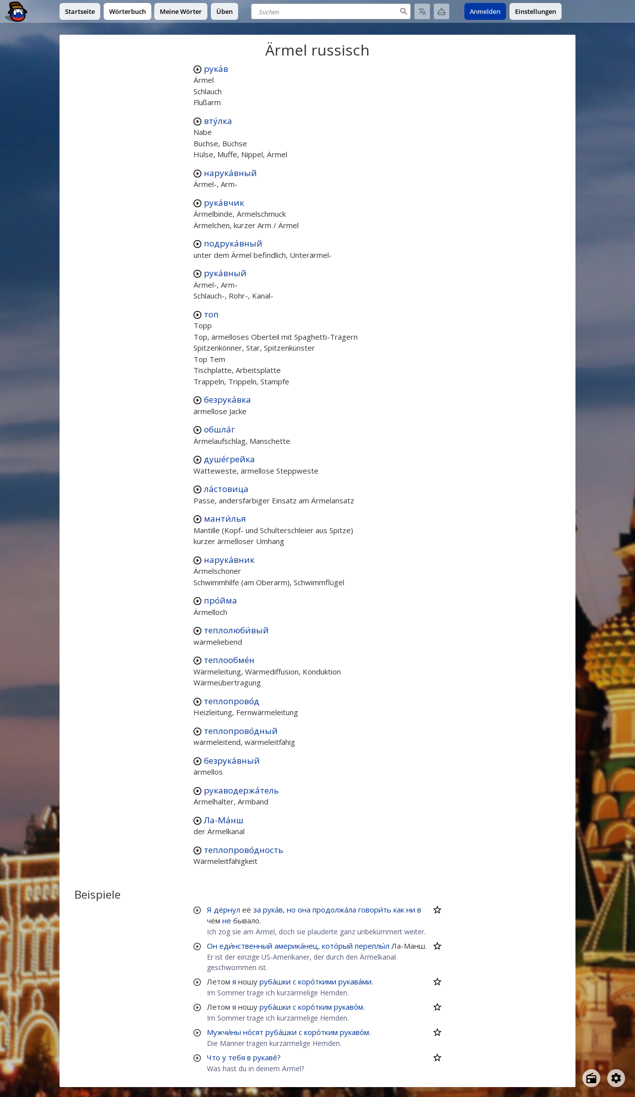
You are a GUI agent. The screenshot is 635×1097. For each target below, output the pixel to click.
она (304, 909)
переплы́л (372, 946)
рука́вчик (224, 202)
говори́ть (374, 909)
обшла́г (219, 429)
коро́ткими (317, 981)
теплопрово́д (231, 701)
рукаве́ (265, 1057)
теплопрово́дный (241, 730)
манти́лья (225, 518)
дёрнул (227, 909)
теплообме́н (229, 660)
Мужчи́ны (224, 1032)
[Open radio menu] (591, 1078)
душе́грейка (229, 459)
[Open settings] (616, 1078)
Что (213, 1057)
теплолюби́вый (236, 630)
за (257, 909)
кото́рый (337, 946)
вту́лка (218, 120)
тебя (236, 1057)
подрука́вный (233, 243)
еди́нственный (245, 946)
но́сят (253, 1032)
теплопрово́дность (243, 849)
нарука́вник (229, 559)
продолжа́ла (334, 909)
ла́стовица (226, 488)
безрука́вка (227, 399)
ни (410, 909)
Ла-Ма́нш (224, 820)
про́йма (220, 600)
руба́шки (275, 981)
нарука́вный (230, 173)
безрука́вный (232, 760)
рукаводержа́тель (241, 790)
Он (212, 946)
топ (211, 314)
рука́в (216, 68)
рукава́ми (355, 981)
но (291, 909)
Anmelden (485, 11)
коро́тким (315, 1007)
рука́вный (225, 273)
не (226, 920)
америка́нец (296, 946)
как (398, 909)
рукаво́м (348, 1007)
